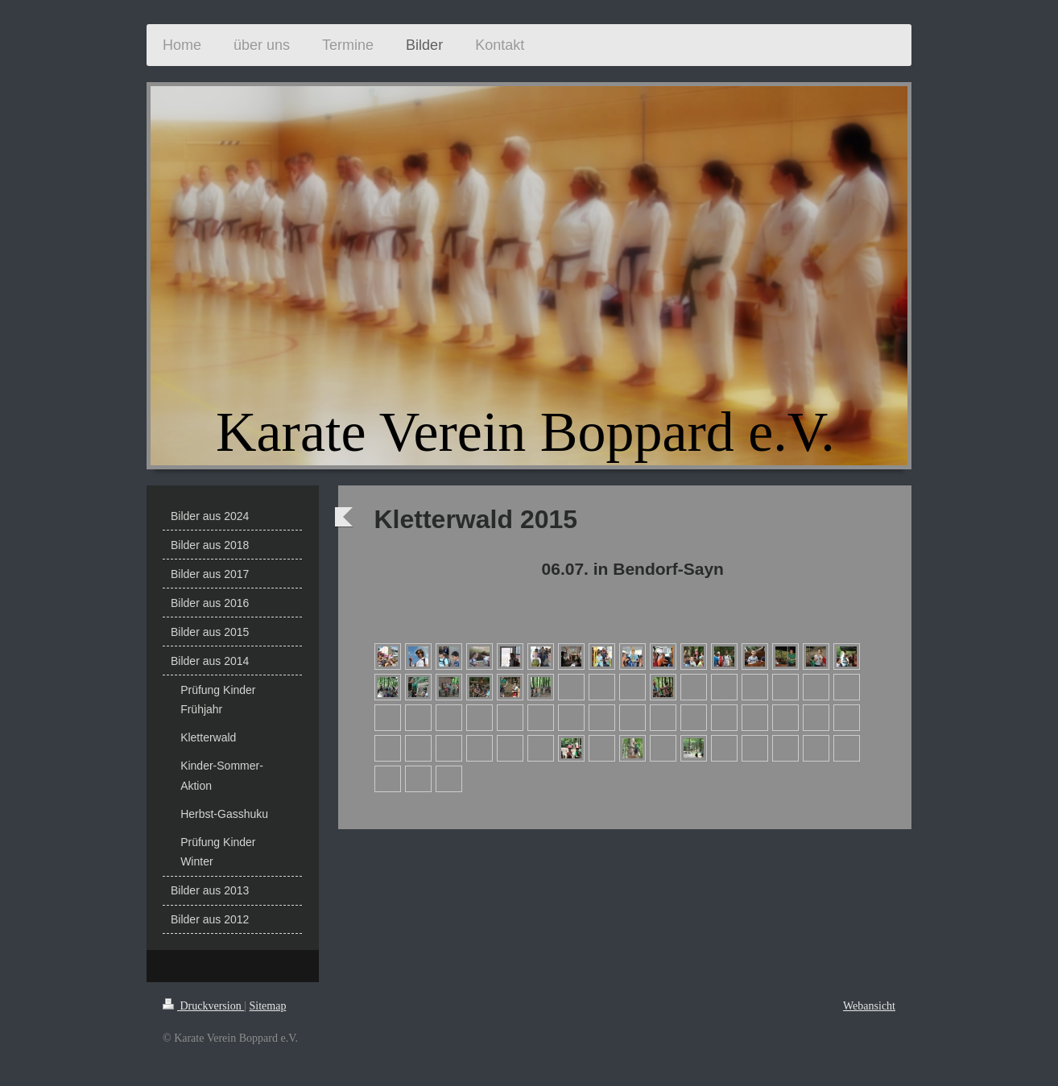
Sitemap (268, 1006)
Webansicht (869, 1006)
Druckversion (203, 1006)
